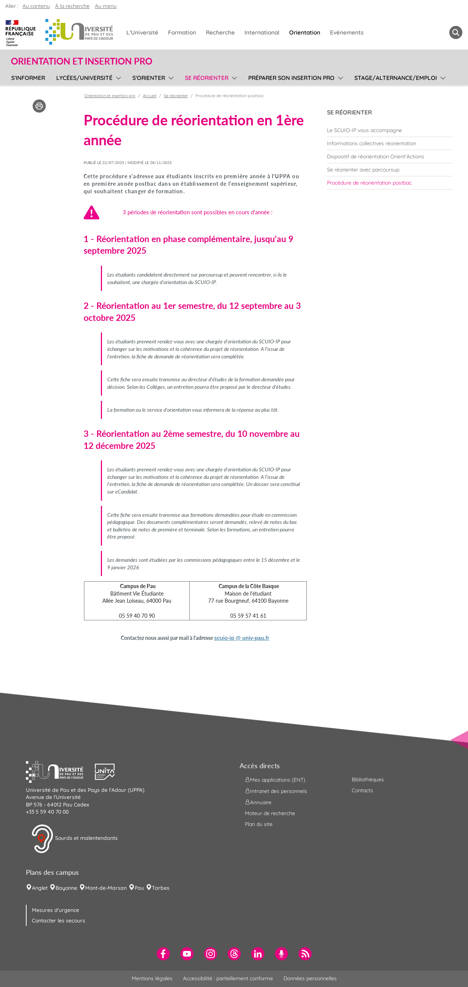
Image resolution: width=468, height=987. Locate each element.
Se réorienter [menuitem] (206, 77)
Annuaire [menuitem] (258, 802)
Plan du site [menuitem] (259, 824)
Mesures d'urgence (55, 910)
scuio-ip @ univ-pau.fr (241, 638)
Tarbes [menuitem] (161, 888)
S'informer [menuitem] (28, 77)
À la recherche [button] (72, 6)
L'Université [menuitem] (142, 32)
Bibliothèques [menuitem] (368, 779)
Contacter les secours (58, 920)
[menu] (117, 77)
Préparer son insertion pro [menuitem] (291, 77)
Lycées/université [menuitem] (84, 77)
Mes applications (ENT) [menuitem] (275, 779)
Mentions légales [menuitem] (152, 978)
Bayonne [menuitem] (66, 888)
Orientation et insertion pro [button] (81, 61)
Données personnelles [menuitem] (310, 978)
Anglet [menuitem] (40, 888)
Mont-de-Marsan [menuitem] (106, 888)
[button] (60, 771)
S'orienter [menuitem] (148, 77)
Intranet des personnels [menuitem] (276, 790)
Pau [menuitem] (139, 888)
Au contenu (36, 6)
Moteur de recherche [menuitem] (270, 813)
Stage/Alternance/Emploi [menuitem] (395, 77)
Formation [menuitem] (182, 32)
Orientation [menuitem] (304, 32)
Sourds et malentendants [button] (74, 839)
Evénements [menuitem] (346, 32)
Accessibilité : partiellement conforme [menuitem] (228, 978)
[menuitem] (390, 130)
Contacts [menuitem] (362, 790)
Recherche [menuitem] (220, 32)
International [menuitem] (261, 32)
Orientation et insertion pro (109, 95)
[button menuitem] (455, 32)
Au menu (106, 6)
